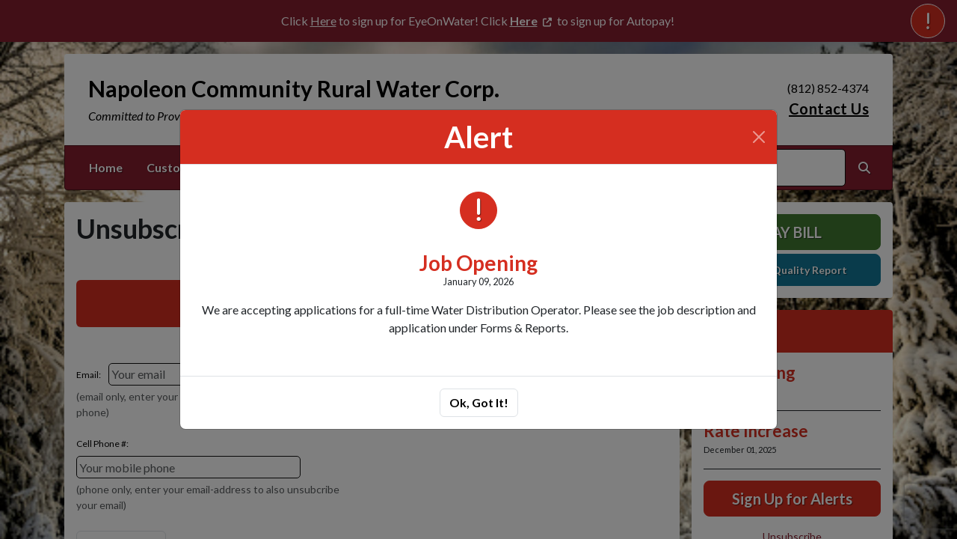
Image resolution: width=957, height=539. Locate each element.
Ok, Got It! (478, 402)
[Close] (759, 137)
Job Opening (478, 262)
